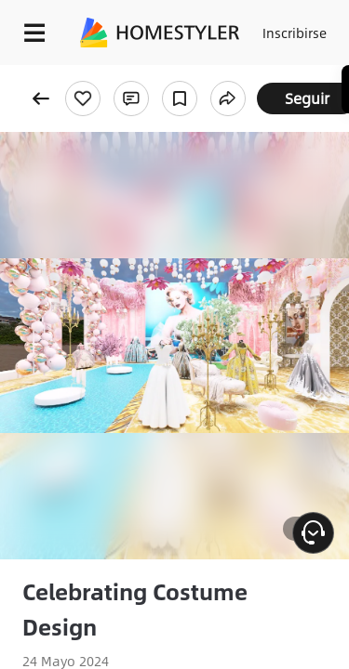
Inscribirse (294, 32)
